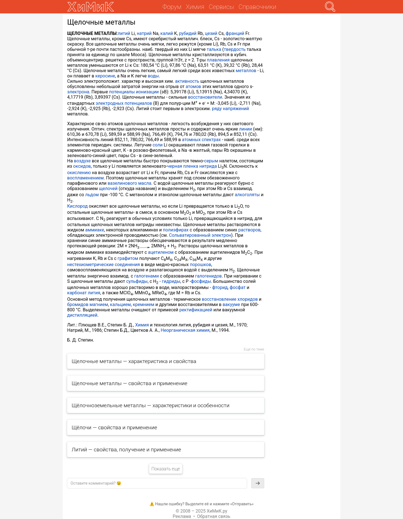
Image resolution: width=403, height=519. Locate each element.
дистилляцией (82, 315)
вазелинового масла (129, 183)
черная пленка (182, 166)
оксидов (82, 166)
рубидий (187, 33)
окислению (79, 172)
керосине (105, 76)
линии (245, 129)
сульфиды (136, 281)
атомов (193, 86)
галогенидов (208, 276)
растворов (249, 230)
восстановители (205, 97)
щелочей (108, 188)
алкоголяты (247, 194)
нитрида (208, 166)
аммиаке (94, 230)
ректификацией (195, 309)
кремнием (143, 304)
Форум (172, 6)
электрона (78, 91)
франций (235, 33)
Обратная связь (213, 516)
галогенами (146, 276)
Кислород (77, 206)
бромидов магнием (87, 304)
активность (187, 81)
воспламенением (85, 178)
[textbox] (157, 483)
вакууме (231, 304)
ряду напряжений (230, 108)
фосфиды (201, 281)
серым (211, 160)
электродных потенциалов (124, 103)
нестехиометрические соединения (103, 264)
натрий (144, 33)
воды (153, 76)
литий (124, 33)
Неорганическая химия (185, 330)
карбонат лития (83, 292)
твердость (235, 49)
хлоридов (248, 299)
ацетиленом (161, 252)
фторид (220, 287)
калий (166, 33)
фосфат (237, 287)
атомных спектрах (201, 139)
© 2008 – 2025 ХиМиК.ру (201, 511)
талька (214, 49)
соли (158, 145)
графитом (128, 258)
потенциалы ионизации (134, 91)
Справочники (257, 6)
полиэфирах (176, 230)
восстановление (219, 299)
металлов (246, 70)
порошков (200, 264)
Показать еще (165, 468)
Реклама (182, 516)
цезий (211, 33)
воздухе (82, 160)
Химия (142, 325)
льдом (92, 194)
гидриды (171, 281)
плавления (218, 60)
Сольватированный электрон (200, 235)
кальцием (120, 304)
